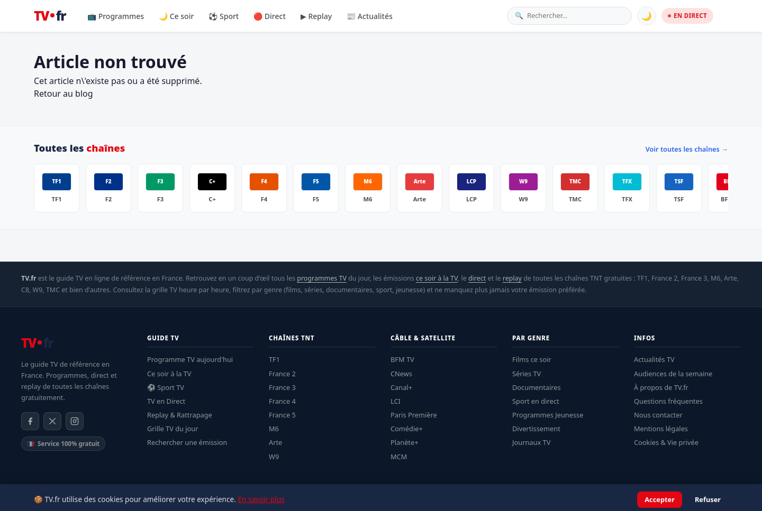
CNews (401, 373)
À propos (696, 498)
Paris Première (414, 415)
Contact (730, 498)
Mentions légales (661, 428)
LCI (396, 401)
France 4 (282, 401)
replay (512, 278)
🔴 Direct (269, 16)
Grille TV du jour (172, 428)
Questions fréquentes (668, 401)
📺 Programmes (115, 16)
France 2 (282, 373)
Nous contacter (658, 415)
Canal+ (401, 387)
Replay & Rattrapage (179, 415)
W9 (274, 456)
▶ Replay (316, 16)
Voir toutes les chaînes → (687, 149)
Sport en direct (535, 401)
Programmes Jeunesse (547, 415)
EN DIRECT (687, 16)
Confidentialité (651, 498)
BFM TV (402, 359)
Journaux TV (531, 442)
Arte (275, 442)
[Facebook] (30, 421)
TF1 (274, 359)
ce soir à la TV (437, 278)
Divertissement (536, 428)
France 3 (282, 387)
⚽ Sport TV (165, 387)
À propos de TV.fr (661, 387)
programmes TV (322, 278)
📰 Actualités (370, 16)
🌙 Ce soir (176, 16)
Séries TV (526, 373)
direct (477, 278)
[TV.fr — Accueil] (50, 15)
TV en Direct (166, 401)
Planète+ (405, 442)
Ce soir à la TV (169, 373)
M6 (274, 428)
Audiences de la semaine (673, 373)
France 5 (282, 415)
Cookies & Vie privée (666, 442)
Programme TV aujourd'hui (190, 359)
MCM (399, 456)
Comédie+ (407, 428)
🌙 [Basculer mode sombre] (646, 16)
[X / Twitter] (52, 421)
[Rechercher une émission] (575, 16)
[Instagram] (75, 421)
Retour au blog (63, 93)
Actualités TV (654, 359)
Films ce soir (531, 359)
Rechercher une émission (187, 442)
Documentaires (536, 387)
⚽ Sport (223, 16)
